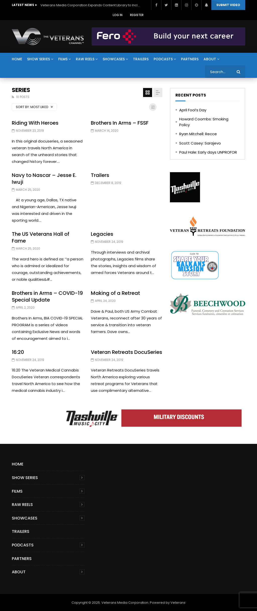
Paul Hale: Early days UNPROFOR (208, 152)
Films (63, 59)
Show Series (38, 59)
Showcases (114, 59)
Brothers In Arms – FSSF (120, 122)
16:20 (18, 352)
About (210, 59)
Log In (117, 15)
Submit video (228, 5)
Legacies (102, 234)
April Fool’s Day (192, 110)
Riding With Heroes (35, 122)
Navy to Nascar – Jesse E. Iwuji (44, 178)
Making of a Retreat (115, 293)
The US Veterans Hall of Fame (40, 237)
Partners (190, 59)
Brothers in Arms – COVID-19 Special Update (47, 296)
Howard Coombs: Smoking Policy (203, 121)
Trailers (141, 59)
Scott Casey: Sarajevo (200, 143)
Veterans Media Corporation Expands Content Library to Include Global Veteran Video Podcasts (90, 5)
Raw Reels (85, 59)
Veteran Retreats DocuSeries (126, 352)
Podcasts (163, 59)
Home (17, 59)
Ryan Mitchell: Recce (198, 133)
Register (137, 15)
